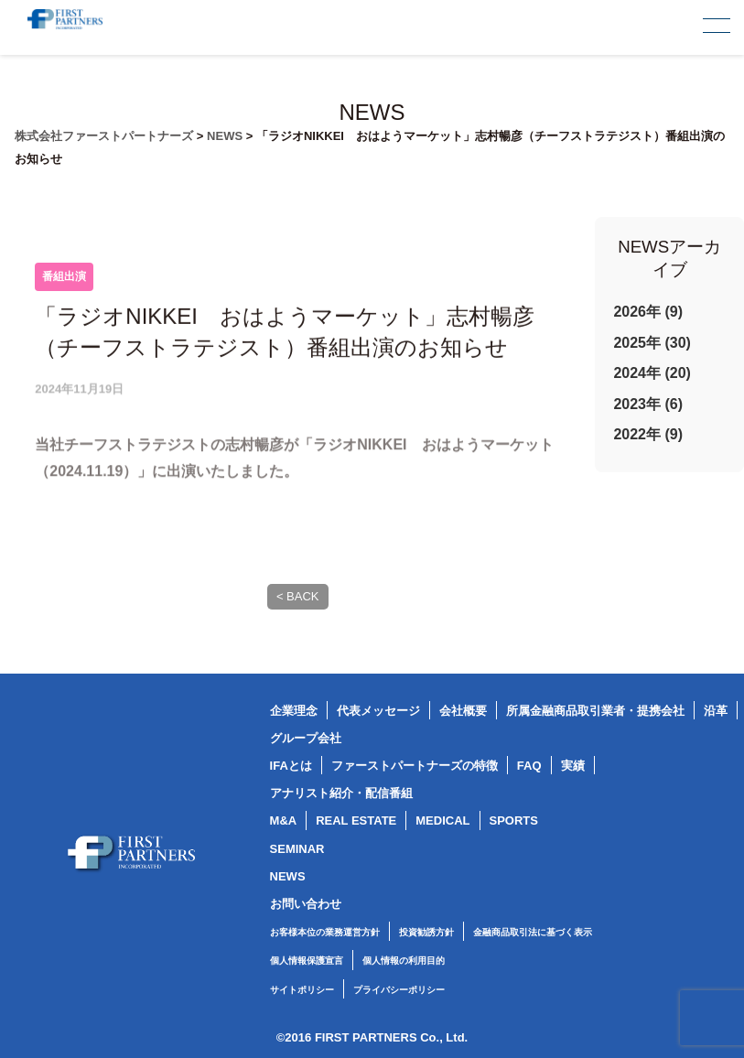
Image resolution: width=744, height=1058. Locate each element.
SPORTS (514, 820)
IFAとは (291, 765)
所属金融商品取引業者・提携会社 (595, 711)
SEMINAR (297, 849)
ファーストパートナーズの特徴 (414, 765)
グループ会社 (305, 738)
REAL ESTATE (356, 820)
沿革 (716, 711)
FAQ (529, 765)
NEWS (288, 876)
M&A (283, 820)
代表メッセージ (378, 711)
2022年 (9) (648, 434)
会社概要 (463, 711)
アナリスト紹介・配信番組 (341, 793)
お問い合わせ (305, 904)
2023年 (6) (648, 404)
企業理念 (294, 711)
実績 (573, 765)
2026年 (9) (648, 311)
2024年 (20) (652, 373)
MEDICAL (442, 820)
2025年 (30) (652, 343)
